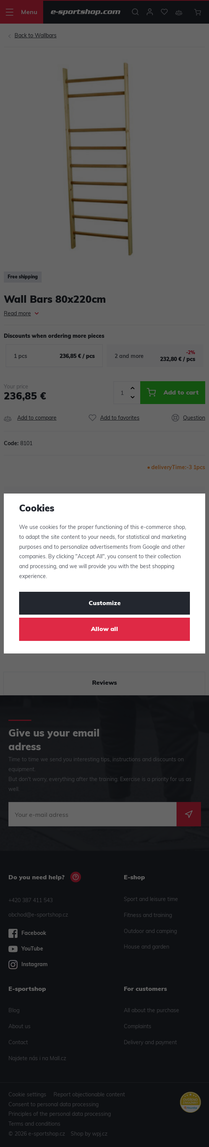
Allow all (104, 629)
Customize (105, 604)
